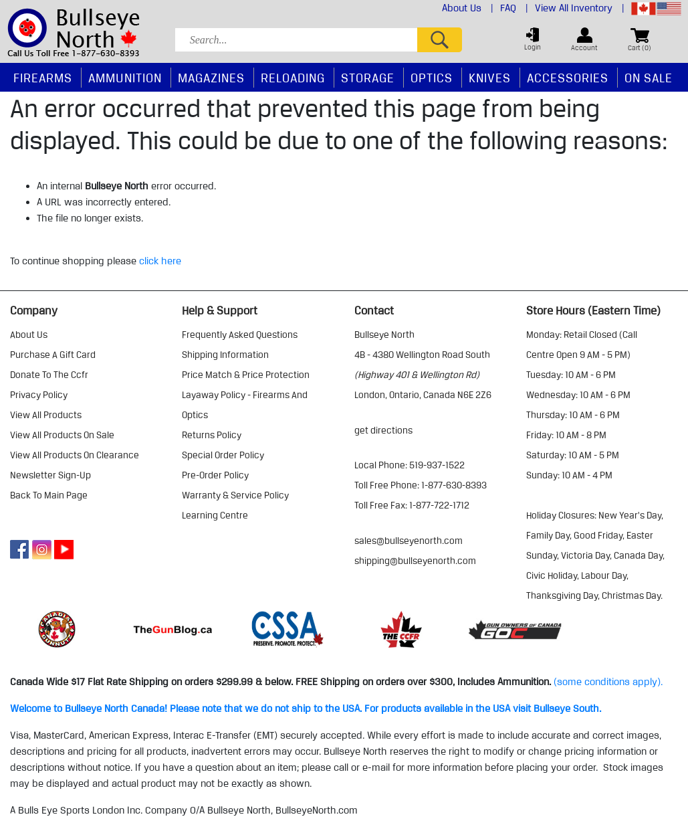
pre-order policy (215, 475)
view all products (46, 414)
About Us (467, 8)
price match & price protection (246, 374)
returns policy (211, 435)
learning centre (215, 515)
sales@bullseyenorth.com (408, 540)
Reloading (293, 77)
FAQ (514, 8)
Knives (490, 77)
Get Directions (383, 430)
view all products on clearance (74, 455)
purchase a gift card (53, 354)
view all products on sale (62, 435)
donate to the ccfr (49, 374)
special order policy (223, 455)
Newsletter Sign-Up (50, 475)
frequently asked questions (240, 334)
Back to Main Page (49, 495)
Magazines (211, 77)
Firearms (42, 77)
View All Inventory (579, 8)
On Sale (648, 77)
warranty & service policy (235, 495)
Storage (367, 77)
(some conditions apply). (608, 682)
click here (160, 261)
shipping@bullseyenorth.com (415, 560)
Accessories (567, 77)
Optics (432, 77)
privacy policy (39, 394)
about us (28, 334)
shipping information (225, 354)
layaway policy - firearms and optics (245, 404)
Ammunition (125, 77)
